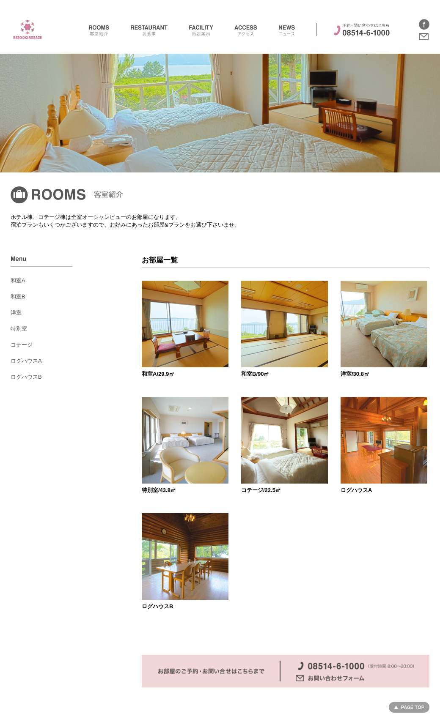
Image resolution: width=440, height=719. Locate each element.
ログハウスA (26, 361)
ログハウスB (26, 377)
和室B (18, 296)
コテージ (22, 345)
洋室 (16, 312)
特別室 (19, 328)
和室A (18, 280)
